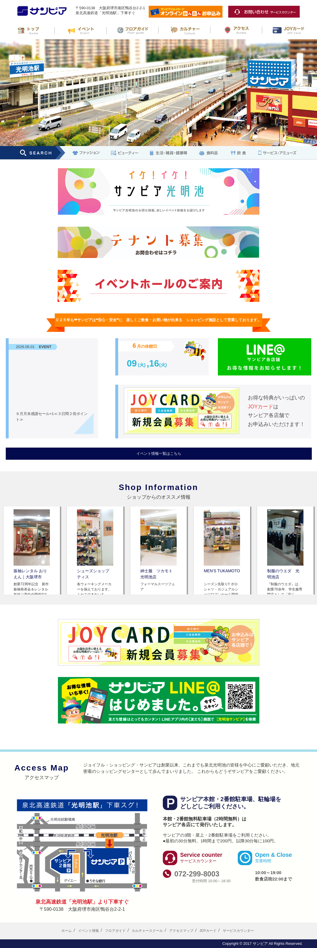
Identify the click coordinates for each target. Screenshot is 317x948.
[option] (31, 550)
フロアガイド (115, 931)
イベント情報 (88, 931)
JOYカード (207, 931)
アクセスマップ (181, 931)
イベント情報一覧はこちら (158, 453)
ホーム (66, 931)
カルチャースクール (147, 931)
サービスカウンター (238, 931)
